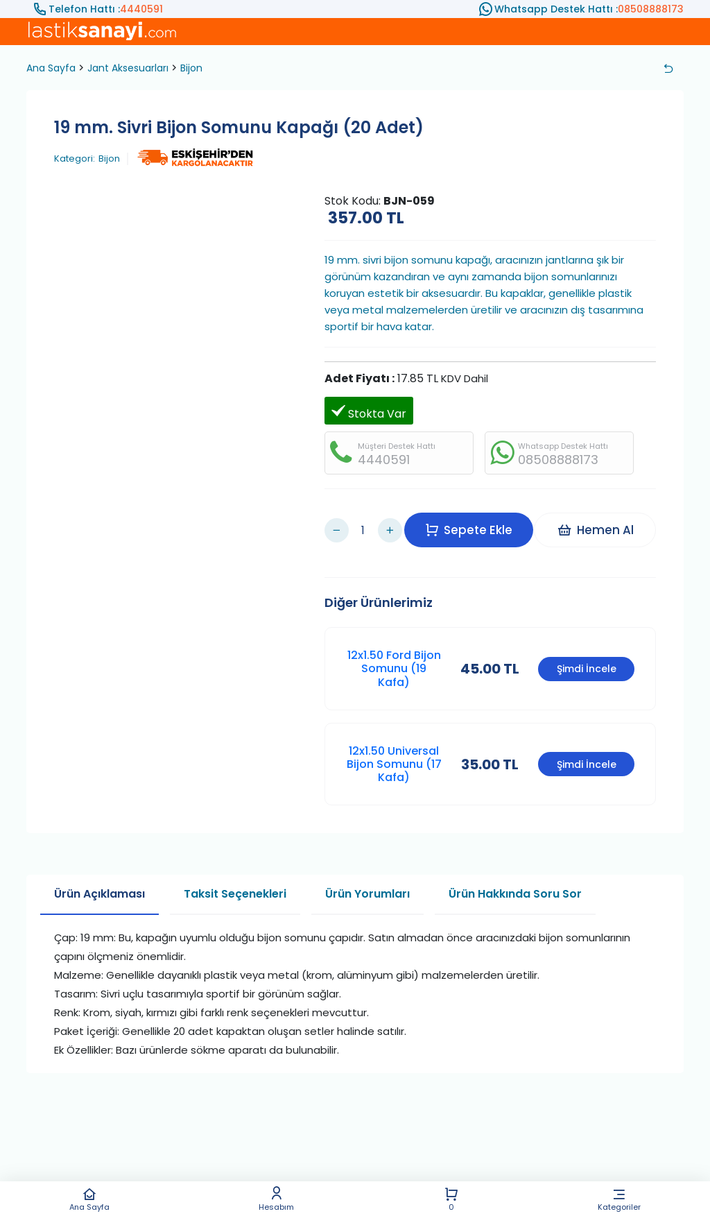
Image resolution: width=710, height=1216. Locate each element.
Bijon (191, 68)
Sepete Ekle (475, 519)
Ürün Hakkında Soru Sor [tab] (515, 874)
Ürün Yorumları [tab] (367, 874)
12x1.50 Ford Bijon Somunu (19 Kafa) (394, 648)
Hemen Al (601, 519)
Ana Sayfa (89, 1199)
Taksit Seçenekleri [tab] (235, 874)
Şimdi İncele (586, 649)
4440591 (141, 9)
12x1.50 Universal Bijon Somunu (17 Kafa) (394, 744)
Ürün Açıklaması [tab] (99, 874)
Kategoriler (619, 1199)
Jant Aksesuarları (127, 68)
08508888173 (651, 9)
